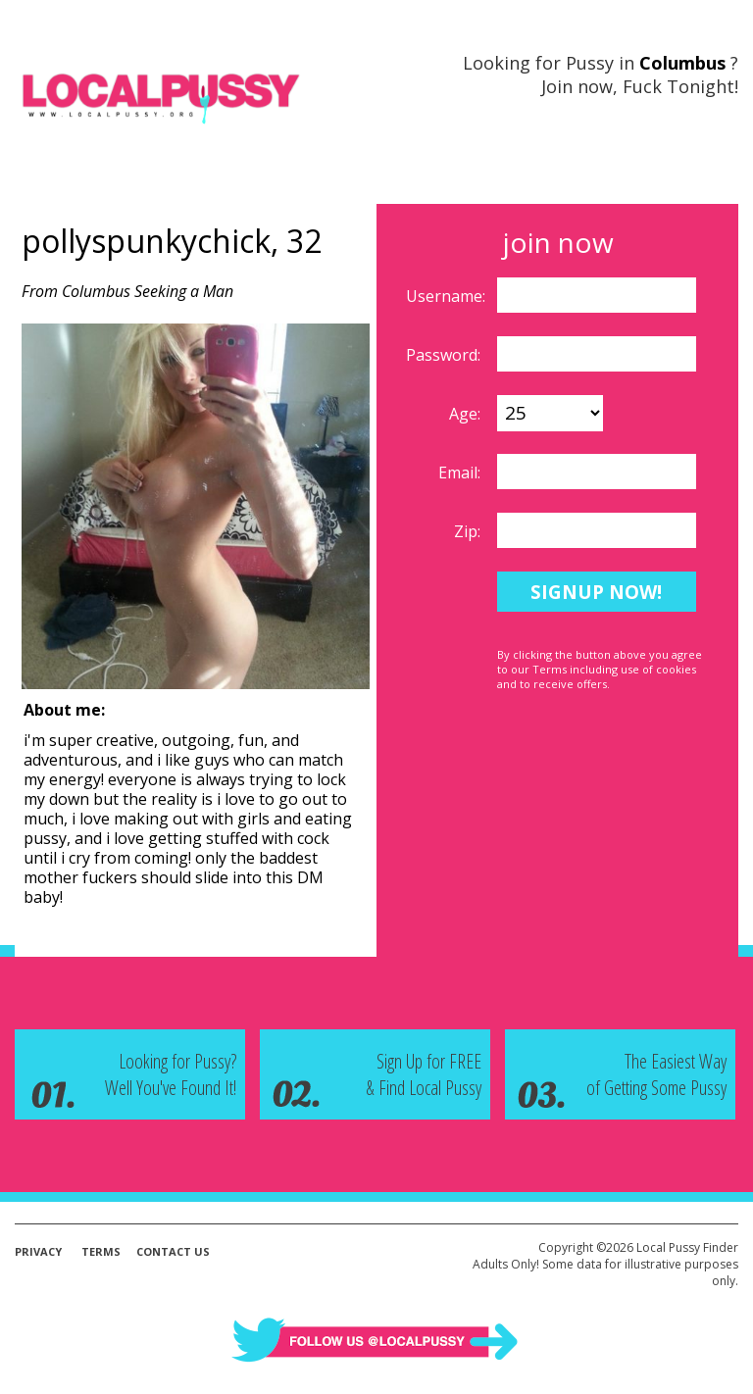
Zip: (469, 531)
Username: (447, 296)
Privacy (38, 1251)
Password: (445, 355)
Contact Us (173, 1251)
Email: (461, 472)
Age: (466, 413)
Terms (101, 1251)
